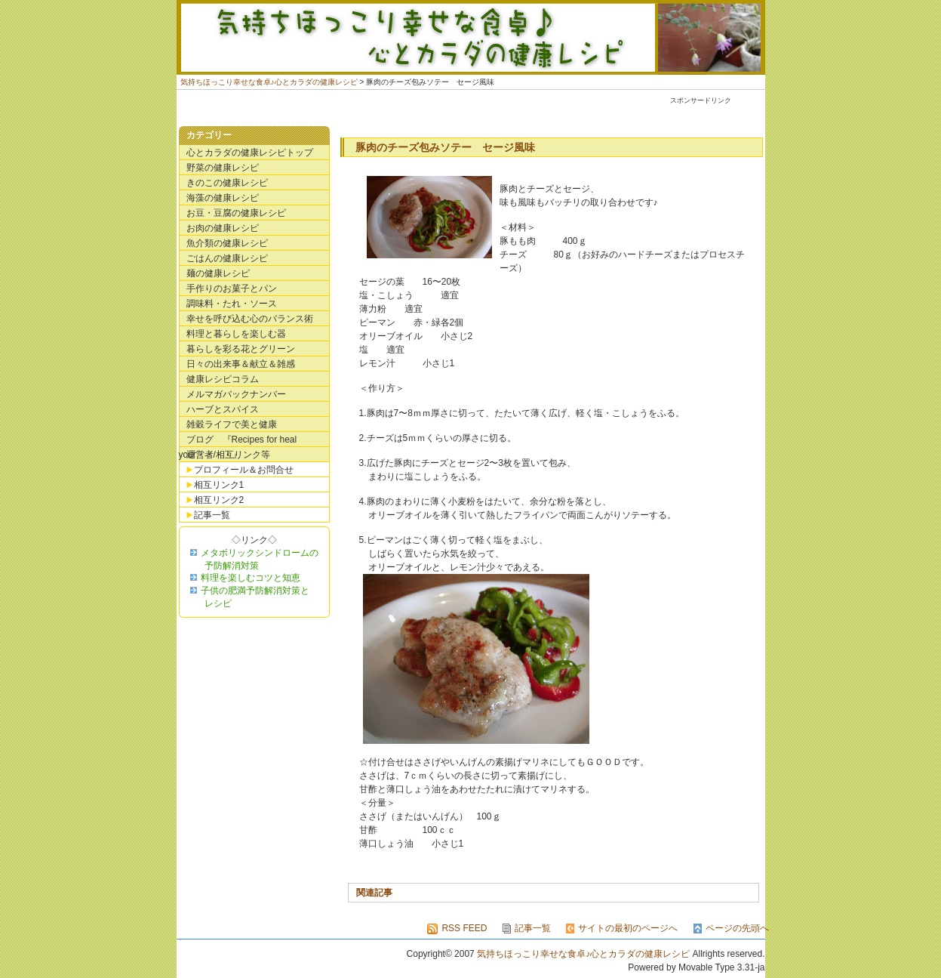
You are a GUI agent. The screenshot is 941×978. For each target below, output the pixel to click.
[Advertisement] (485, 113)
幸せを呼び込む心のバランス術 (249, 318)
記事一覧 (212, 515)
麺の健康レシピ (218, 273)
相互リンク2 (219, 500)
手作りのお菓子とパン (231, 288)
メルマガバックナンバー (236, 394)
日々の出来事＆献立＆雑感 (240, 364)
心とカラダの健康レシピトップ (249, 152)
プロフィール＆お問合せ (244, 469)
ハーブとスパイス (222, 409)
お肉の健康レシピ (222, 228)
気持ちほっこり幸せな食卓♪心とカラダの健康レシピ (471, 38)
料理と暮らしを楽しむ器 (236, 334)
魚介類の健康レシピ (227, 243)
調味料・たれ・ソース (231, 303)
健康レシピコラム (222, 379)
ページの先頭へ (737, 928)
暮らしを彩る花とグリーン (240, 349)
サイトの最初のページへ (628, 928)
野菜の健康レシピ (222, 167)
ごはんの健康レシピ (227, 258)
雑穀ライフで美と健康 (231, 424)
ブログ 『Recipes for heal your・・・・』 (238, 440)
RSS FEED (464, 928)
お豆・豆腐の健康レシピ (236, 213)
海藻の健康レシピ (222, 198)
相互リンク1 (219, 485)
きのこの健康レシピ (227, 182)
